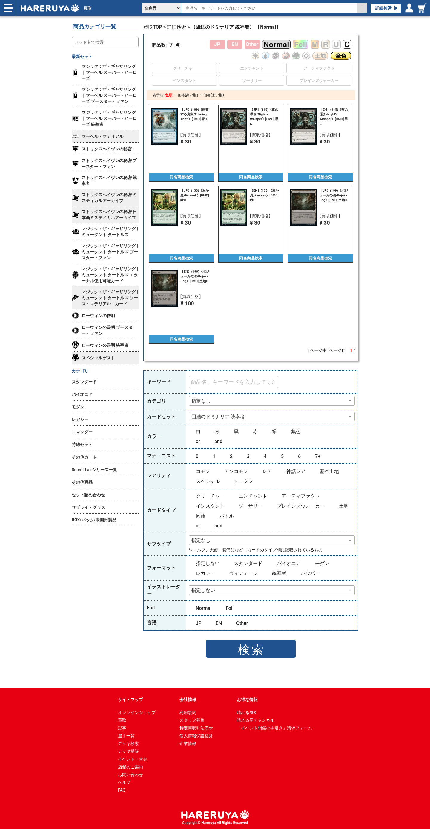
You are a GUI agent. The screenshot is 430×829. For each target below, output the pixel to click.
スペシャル (208, 481)
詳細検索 (383, 8)
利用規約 (187, 712)
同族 (200, 516)
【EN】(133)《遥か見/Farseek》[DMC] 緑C (264, 195)
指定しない (208, 563)
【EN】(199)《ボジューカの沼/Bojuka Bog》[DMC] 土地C (194, 276)
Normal (204, 608)
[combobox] (272, 401)
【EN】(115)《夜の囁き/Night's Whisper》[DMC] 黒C (334, 117)
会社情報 (187, 699)
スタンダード (248, 563)
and (218, 441)
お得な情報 (247, 699)
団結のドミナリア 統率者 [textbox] (218, 416)
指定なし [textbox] (201, 401)
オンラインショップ (137, 712)
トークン (243, 481)
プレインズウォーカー (301, 506)
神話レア (295, 471)
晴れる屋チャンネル (255, 720)
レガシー (205, 573)
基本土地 (329, 471)
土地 (343, 506)
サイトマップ (130, 699)
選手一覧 (126, 735)
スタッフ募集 (192, 720)
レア (267, 471)
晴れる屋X (246, 712)
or (198, 441)
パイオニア (289, 563)
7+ (317, 456)
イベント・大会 (132, 759)
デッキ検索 (128, 743)
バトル (226, 516)
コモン (203, 471)
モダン (322, 563)
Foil (230, 608)
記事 (122, 728)
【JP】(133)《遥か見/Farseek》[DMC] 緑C (194, 195)
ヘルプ (124, 782)
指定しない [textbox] (203, 590)
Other (242, 623)
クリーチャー (210, 496)
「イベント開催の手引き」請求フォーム (274, 728)
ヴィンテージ (243, 573)
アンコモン (236, 471)
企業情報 (187, 743)
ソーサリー (250, 506)
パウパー (310, 573)
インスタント (210, 506)
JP (199, 623)
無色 (296, 431)
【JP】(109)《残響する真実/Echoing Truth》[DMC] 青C (194, 114)
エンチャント (253, 496)
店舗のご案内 (130, 766)
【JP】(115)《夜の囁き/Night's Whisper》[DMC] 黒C (264, 117)
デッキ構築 (128, 751)
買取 (87, 8)
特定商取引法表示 (196, 728)
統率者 (279, 573)
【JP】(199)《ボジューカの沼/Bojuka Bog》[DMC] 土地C (334, 195)
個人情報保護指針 (196, 735)
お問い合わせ (130, 774)
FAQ (121, 790)
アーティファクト (301, 496)
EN (219, 623)
